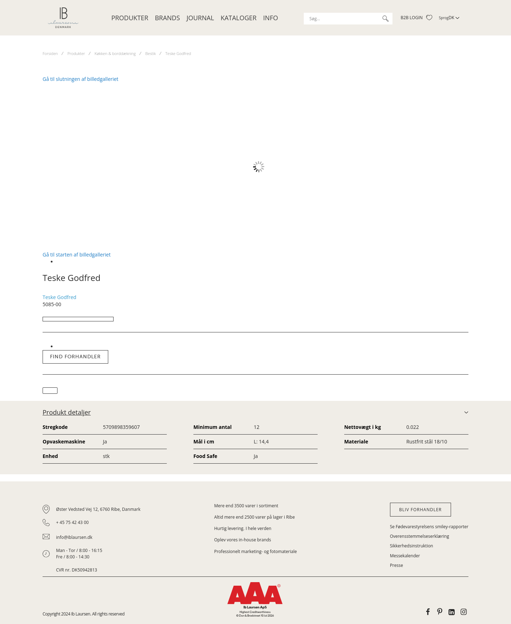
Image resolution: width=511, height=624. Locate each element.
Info (270, 17)
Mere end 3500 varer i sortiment (246, 506)
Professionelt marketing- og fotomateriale (255, 551)
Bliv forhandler (420, 510)
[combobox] (348, 18)
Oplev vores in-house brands (242, 540)
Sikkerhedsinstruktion (411, 546)
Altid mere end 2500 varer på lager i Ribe (254, 517)
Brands (167, 17)
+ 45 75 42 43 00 (72, 522)
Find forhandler (75, 356)
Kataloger (239, 17)
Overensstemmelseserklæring (419, 536)
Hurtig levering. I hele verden (242, 528)
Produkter (129, 17)
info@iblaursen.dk (74, 537)
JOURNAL (200, 17)
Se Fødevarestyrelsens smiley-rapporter (429, 527)
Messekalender (405, 556)
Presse (396, 565)
